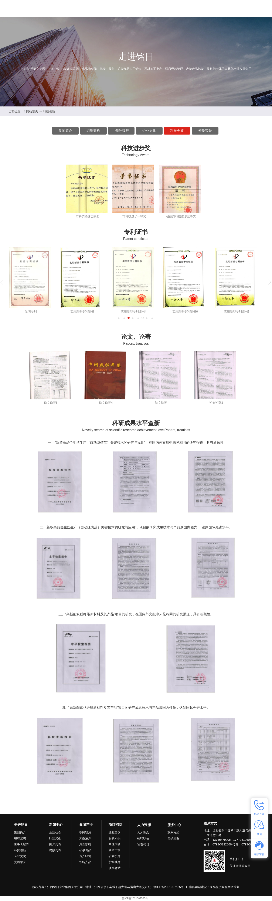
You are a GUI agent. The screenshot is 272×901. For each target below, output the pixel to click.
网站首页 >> (34, 111)
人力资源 (181, 8)
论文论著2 (216, 402)
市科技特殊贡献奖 (87, 216)
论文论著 (161, 402)
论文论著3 (51, 402)
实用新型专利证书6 (236, 311)
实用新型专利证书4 (185, 311)
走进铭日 (84, 8)
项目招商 (157, 8)
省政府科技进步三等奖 (181, 216)
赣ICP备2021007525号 (135, 898)
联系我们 (206, 8)
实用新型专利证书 (134, 311)
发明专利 (31, 311)
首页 (63, 8)
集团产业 (133, 8)
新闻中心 (108, 8)
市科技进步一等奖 (134, 216)
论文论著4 (106, 402)
